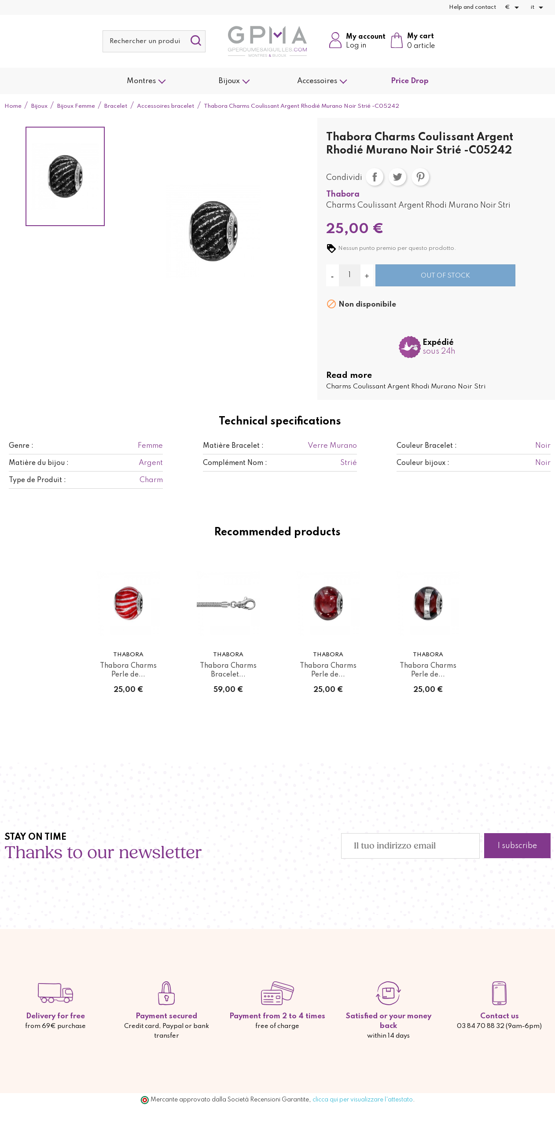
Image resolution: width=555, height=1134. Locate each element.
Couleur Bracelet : (427, 446)
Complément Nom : (235, 463)
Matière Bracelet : (233, 446)
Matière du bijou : (39, 463)
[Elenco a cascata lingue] (538, 7)
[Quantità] (349, 275)
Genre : (21, 446)
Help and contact (472, 7)
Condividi (374, 177)
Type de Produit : (37, 480)
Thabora (343, 194)
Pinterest (420, 177)
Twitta (397, 177)
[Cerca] (154, 41)
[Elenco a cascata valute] (513, 7)
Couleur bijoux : (423, 463)
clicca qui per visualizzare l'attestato (362, 1100)
